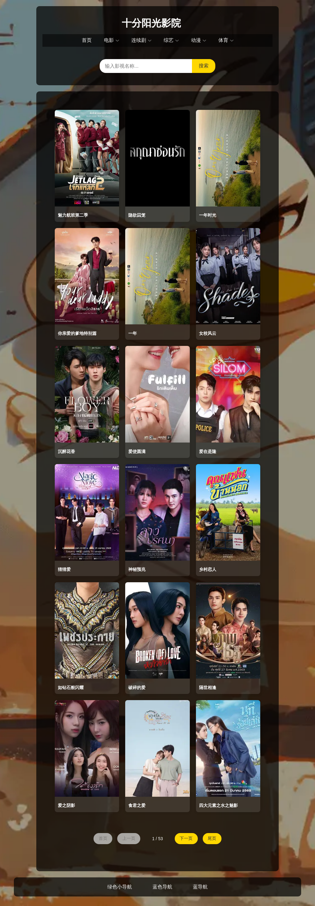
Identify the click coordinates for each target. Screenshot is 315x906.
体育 (223, 40)
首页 (87, 40)
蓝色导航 (162, 887)
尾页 (213, 838)
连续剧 (138, 40)
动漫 (196, 40)
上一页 (128, 838)
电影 (109, 40)
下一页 (186, 838)
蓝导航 (200, 887)
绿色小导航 (119, 887)
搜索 (204, 65)
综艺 (168, 40)
